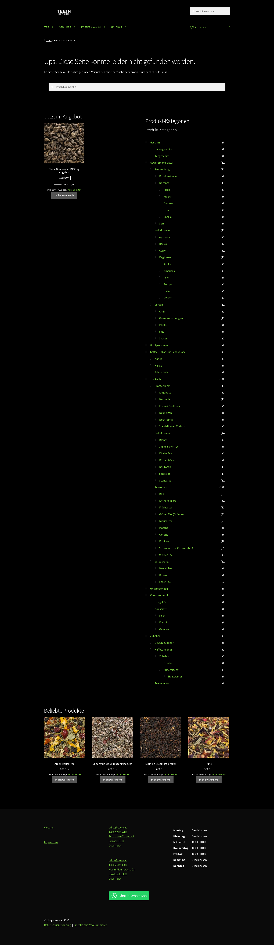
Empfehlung (162, 169)
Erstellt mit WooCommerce (90, 925)
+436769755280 (118, 832)
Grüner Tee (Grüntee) (172, 514)
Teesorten (161, 487)
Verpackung (162, 561)
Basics (163, 243)
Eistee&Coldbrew (169, 406)
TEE (46, 27)
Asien (167, 277)
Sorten (159, 304)
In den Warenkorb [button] (64, 195)
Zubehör (155, 636)
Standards (165, 480)
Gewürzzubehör (164, 642)
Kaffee (158, 358)
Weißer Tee (166, 555)
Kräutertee (165, 521)
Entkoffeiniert (167, 500)
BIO (161, 494)
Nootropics (166, 419)
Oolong (163, 534)
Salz (161, 331)
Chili (162, 311)
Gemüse (168, 203)
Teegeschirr (162, 156)
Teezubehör (162, 683)
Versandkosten (74, 189)
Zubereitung (171, 670)
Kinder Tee (165, 453)
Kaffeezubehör (163, 649)
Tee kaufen (156, 379)
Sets (161, 223)
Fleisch (168, 196)
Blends (163, 440)
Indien (167, 291)
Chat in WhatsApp (132, 896)
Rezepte (164, 183)
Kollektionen (163, 230)
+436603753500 (118, 865)
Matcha (163, 527)
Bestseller (165, 399)
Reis (166, 210)
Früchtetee (165, 507)
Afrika (167, 264)
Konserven (161, 609)
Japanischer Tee (169, 446)
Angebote (165, 392)
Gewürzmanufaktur (161, 162)
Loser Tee (165, 582)
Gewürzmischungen (171, 318)
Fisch (167, 189)
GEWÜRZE (65, 27)
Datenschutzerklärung (57, 925)
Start (49, 40)
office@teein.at (118, 827)
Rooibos (164, 541)
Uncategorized (159, 588)
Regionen (165, 257)
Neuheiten (165, 412)
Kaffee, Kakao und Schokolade (168, 352)
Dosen (163, 575)
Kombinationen (168, 176)
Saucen (163, 338)
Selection (165, 473)
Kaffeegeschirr (163, 149)
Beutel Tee (165, 568)
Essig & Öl (161, 602)
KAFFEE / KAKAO (91, 27)
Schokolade (161, 372)
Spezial (168, 217)
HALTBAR (116, 27)
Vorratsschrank (159, 595)
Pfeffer (163, 325)
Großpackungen (159, 345)
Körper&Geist (167, 460)
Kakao (158, 365)
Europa (168, 284)
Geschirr (155, 142)
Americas (169, 271)
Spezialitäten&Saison (172, 426)
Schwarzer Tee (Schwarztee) (176, 548)
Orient (168, 298)
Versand (48, 827)
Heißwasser (175, 676)
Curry (162, 250)
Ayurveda (164, 237)
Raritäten (165, 467)
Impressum (51, 842)
